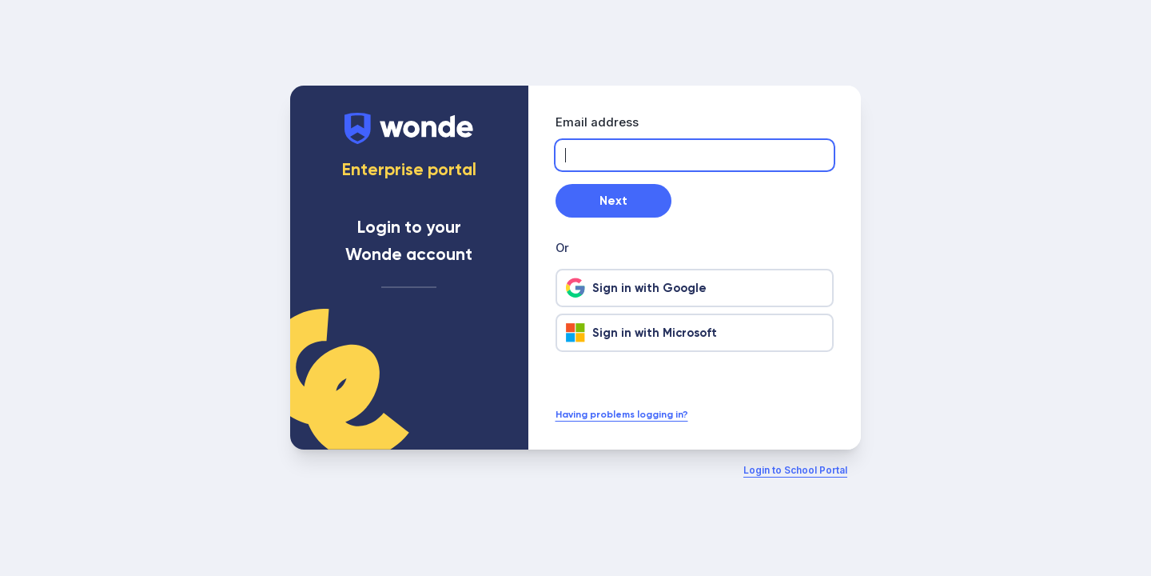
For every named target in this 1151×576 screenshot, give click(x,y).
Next (613, 201)
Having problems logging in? (622, 414)
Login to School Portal (795, 470)
